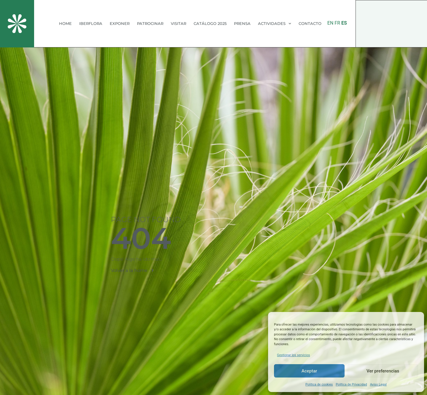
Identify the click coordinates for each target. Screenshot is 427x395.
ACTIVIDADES (274, 23)
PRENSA (242, 23)
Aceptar (309, 371)
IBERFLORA (90, 23)
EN (330, 23)
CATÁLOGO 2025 (210, 23)
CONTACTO (310, 23)
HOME (65, 23)
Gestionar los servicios (293, 355)
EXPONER (120, 23)
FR (337, 23)
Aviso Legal (378, 384)
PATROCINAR (150, 23)
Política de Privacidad (351, 384)
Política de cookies (319, 384)
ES (344, 23)
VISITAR (178, 23)
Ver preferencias (383, 371)
